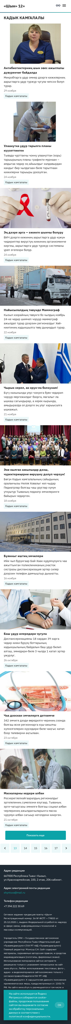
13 (15, 848)
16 (45, 848)
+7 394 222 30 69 (14, 906)
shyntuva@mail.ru (14, 892)
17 (56, 848)
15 (35, 848)
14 (25, 848)
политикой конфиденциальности (29, 1016)
